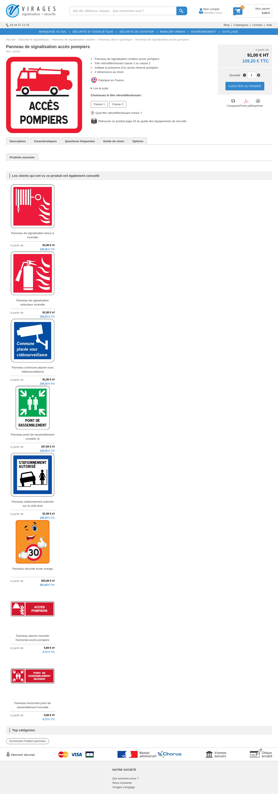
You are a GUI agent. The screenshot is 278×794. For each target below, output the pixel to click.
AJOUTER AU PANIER (245, 86)
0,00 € (266, 13)
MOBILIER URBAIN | (173, 31)
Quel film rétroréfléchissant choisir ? (116, 113)
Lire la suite (100, 88)
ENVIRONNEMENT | (205, 31)
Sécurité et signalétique (33, 39)
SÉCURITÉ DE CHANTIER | (137, 31)
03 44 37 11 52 (18, 25)
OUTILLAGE (229, 31)
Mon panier (262, 8)
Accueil (10, 39)
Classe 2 (117, 104)
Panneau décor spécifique (115, 39)
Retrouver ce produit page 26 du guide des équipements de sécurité (142, 121)
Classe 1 (99, 104)
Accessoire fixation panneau (27, 741)
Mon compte (207, 9)
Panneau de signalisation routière (73, 39)
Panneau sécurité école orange (32, 568)
